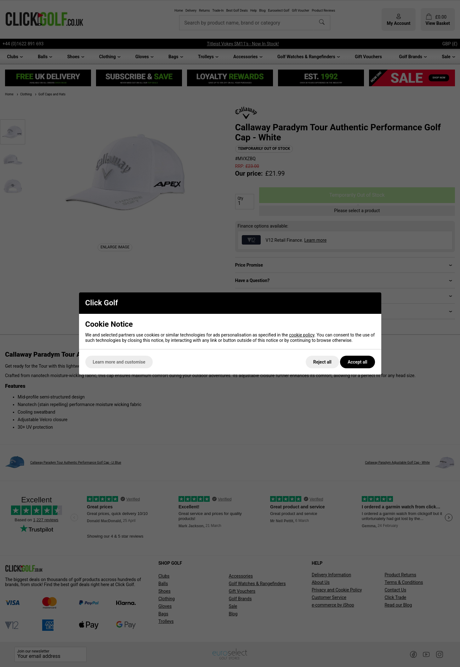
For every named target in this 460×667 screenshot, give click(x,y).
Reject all (322, 362)
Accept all (357, 362)
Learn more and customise (119, 362)
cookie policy (302, 334)
